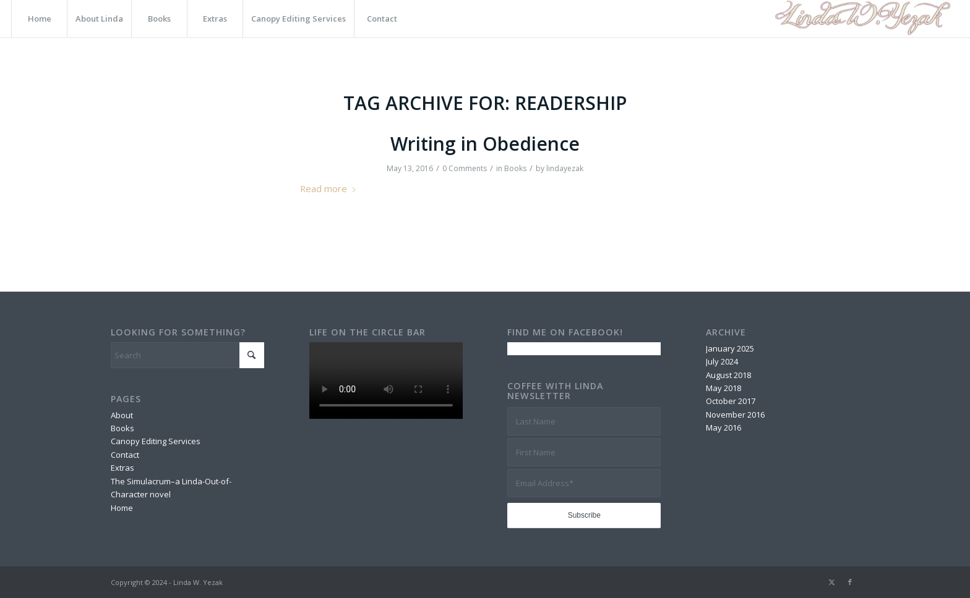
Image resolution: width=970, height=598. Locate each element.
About (122, 415)
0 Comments (464, 168)
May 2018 (723, 388)
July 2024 (722, 361)
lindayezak (564, 168)
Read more (328, 188)
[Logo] (860, 18)
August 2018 (728, 375)
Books (515, 168)
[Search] (187, 355)
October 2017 (730, 400)
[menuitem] (39, 18)
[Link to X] (831, 582)
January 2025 (730, 348)
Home (122, 507)
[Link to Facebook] (850, 582)
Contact (125, 454)
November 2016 (735, 414)
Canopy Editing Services (155, 441)
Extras (122, 467)
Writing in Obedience (485, 143)
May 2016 (723, 427)
